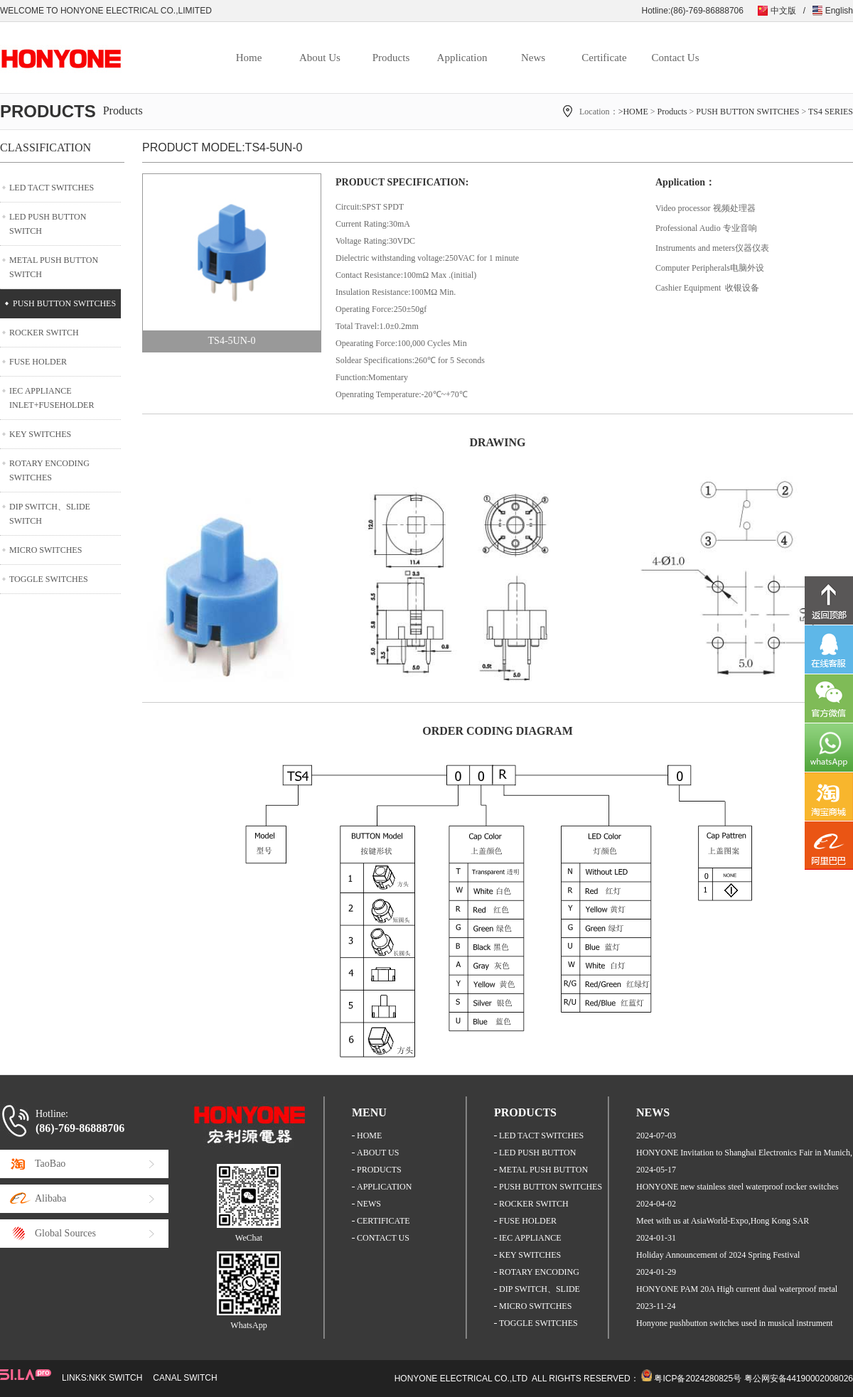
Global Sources (65, 1233)
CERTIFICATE (383, 1221)
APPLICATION (384, 1187)
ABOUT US (378, 1153)
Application (462, 57)
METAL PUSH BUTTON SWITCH (53, 267)
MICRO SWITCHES (45, 550)
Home (249, 57)
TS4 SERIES (830, 112)
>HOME (633, 112)
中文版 (783, 11)
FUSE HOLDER (38, 362)
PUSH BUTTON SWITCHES (747, 112)
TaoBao (50, 1163)
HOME (369, 1135)
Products (391, 57)
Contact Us (675, 57)
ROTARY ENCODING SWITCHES (49, 470)
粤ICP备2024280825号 (697, 1378)
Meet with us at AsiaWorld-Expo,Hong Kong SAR (722, 1221)
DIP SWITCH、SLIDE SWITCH (49, 514)
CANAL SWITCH (185, 1378)
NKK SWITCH (115, 1378)
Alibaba (50, 1198)
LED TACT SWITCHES (51, 188)
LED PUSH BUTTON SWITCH (47, 224)
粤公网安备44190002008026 (798, 1378)
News (533, 57)
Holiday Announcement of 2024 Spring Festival (718, 1255)
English (839, 11)
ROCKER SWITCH (44, 333)
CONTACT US (383, 1238)
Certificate (603, 57)
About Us (319, 57)
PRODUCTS (379, 1170)
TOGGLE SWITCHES (48, 579)
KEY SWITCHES (40, 434)
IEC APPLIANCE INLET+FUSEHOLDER (51, 398)
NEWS (369, 1204)
